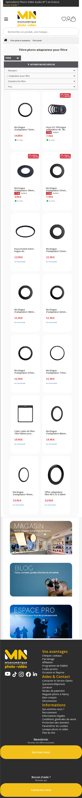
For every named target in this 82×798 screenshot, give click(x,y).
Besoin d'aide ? (11, 5)
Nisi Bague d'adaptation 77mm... (56, 371)
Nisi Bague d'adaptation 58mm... (24, 310)
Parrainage (48, 659)
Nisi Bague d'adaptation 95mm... (23, 493)
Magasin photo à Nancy (55, 694)
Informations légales (53, 715)
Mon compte (49, 697)
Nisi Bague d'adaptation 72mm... (24, 128)
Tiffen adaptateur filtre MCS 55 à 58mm (55, 493)
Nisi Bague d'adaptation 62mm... (56, 310)
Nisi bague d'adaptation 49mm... (24, 189)
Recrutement (49, 712)
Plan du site (48, 732)
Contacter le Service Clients (57, 680)
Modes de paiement (53, 690)
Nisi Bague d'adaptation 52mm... (56, 250)
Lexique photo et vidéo (55, 729)
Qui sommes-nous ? (53, 709)
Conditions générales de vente (59, 719)
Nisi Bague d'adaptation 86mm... (56, 432)
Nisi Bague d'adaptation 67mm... (24, 371)
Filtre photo (37, 40)
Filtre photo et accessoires (20, 40)
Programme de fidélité (55, 665)
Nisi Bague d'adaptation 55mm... (56, 189)
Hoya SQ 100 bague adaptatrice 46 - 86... (56, 128)
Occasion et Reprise (53, 672)
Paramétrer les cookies (55, 726)
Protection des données (55, 722)
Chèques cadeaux (52, 655)
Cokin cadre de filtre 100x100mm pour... (24, 432)
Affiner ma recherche (41, 64)
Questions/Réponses (53, 684)
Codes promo (50, 669)
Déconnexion (49, 700)
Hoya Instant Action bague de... (24, 250)
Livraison (47, 687)
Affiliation (47, 662)
